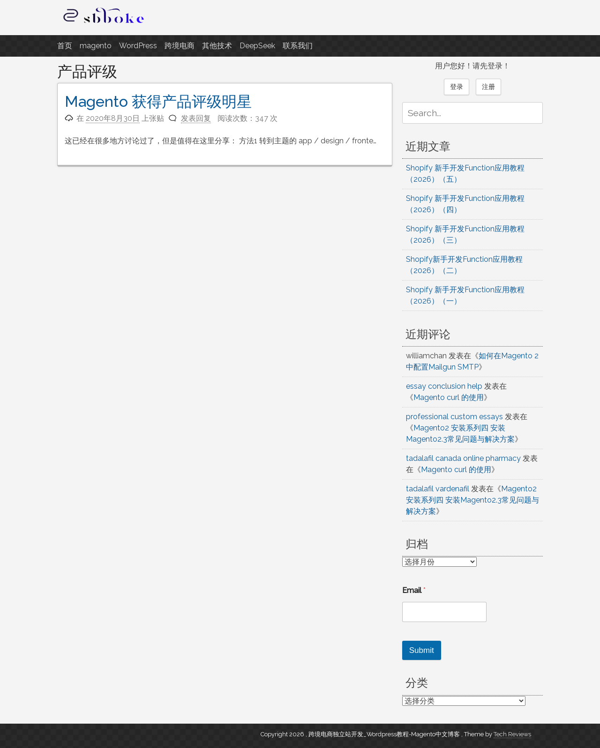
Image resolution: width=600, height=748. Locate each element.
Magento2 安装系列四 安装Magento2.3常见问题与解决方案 (472, 500)
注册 (488, 86)
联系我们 (298, 45)
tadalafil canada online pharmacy (463, 458)
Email (414, 590)
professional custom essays (454, 416)
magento (96, 45)
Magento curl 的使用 (448, 397)
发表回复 (196, 118)
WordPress (138, 45)
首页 (64, 45)
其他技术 (217, 45)
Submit (421, 650)
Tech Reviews (512, 734)
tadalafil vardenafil (437, 488)
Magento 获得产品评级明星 (158, 101)
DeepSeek (257, 45)
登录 (456, 86)
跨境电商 (180, 45)
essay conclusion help (444, 386)
